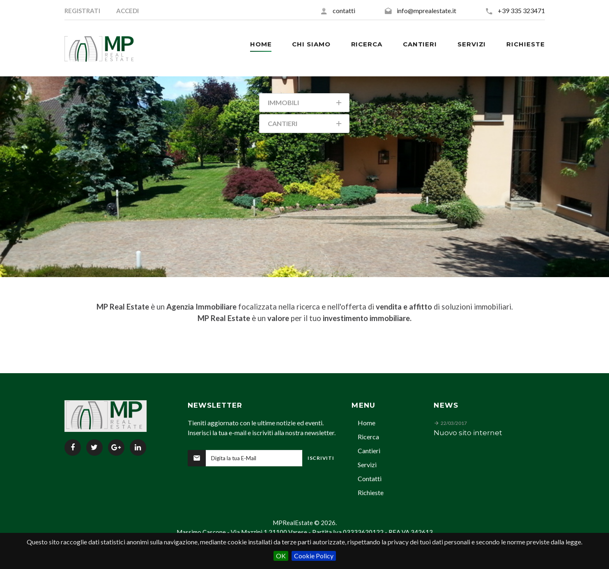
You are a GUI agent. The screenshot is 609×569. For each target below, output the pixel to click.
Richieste (371, 492)
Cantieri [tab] (305, 125)
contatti (344, 10)
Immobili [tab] (305, 104)
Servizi (367, 464)
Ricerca (368, 437)
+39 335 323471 (521, 10)
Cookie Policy (313, 556)
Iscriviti (321, 458)
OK (281, 556)
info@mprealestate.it (426, 10)
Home (366, 423)
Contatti (369, 478)
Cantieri (369, 450)
